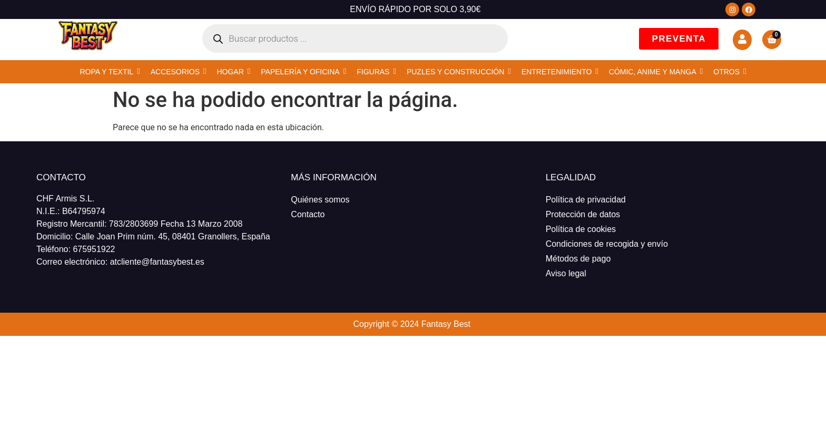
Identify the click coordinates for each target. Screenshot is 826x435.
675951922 (94, 249)
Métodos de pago (578, 258)
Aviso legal (566, 273)
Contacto (307, 214)
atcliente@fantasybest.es (157, 261)
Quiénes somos (320, 199)
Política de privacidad (586, 199)
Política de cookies (581, 229)
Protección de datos (583, 214)
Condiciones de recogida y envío (607, 243)
